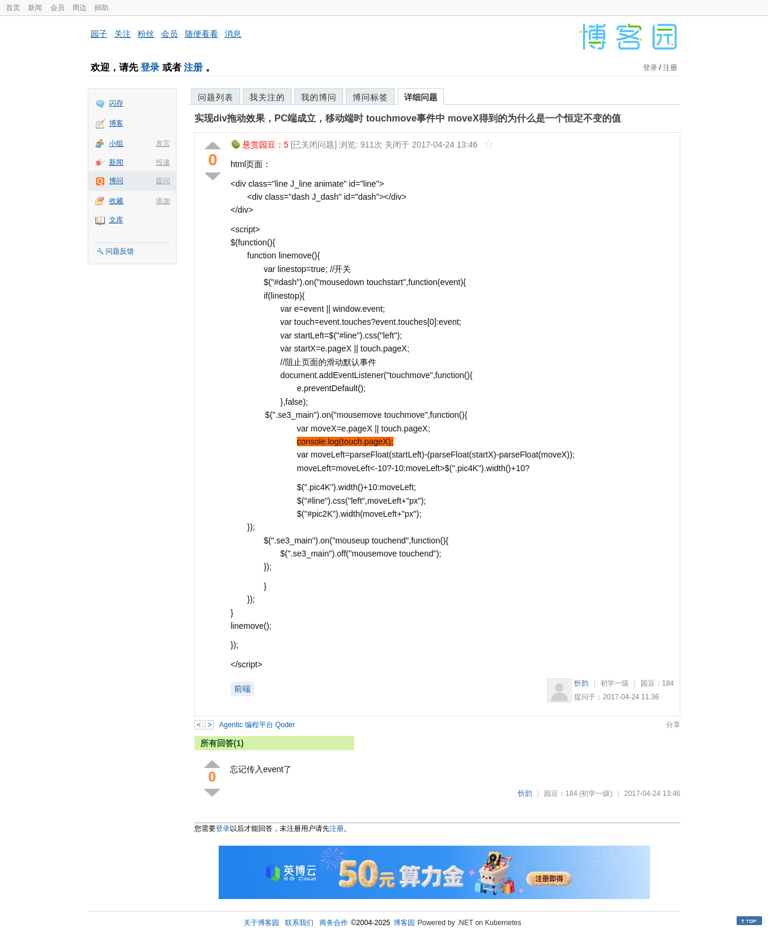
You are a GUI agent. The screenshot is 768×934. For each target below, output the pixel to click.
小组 (116, 143)
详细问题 (420, 97)
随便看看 (201, 34)
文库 (116, 220)
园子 (99, 34)
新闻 (35, 8)
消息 (233, 34)
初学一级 (614, 683)
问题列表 (215, 97)
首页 (13, 8)
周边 (79, 8)
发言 (163, 143)
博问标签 (370, 97)
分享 (673, 725)
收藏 (116, 201)
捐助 (101, 8)
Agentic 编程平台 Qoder (257, 725)
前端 (242, 688)
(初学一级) (595, 793)
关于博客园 (261, 923)
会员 (57, 8)
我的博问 (319, 97)
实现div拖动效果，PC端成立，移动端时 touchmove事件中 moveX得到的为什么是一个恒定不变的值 (407, 118)
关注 (122, 34)
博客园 (404, 923)
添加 (163, 201)
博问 (116, 181)
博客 (116, 123)
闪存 (116, 103)
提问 (163, 181)
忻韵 (581, 683)
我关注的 (267, 97)
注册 (193, 67)
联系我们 (299, 923)
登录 (149, 67)
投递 (163, 162)
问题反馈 (119, 251)
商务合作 (333, 923)
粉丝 (145, 34)
